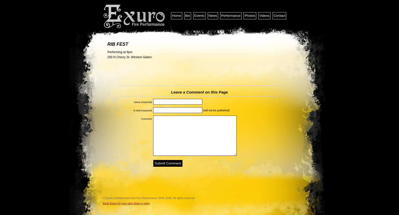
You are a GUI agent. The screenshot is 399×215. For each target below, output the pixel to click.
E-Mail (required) (143, 110)
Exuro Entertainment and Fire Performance (134, 16)
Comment (146, 118)
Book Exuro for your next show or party (126, 203)
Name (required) (143, 102)
